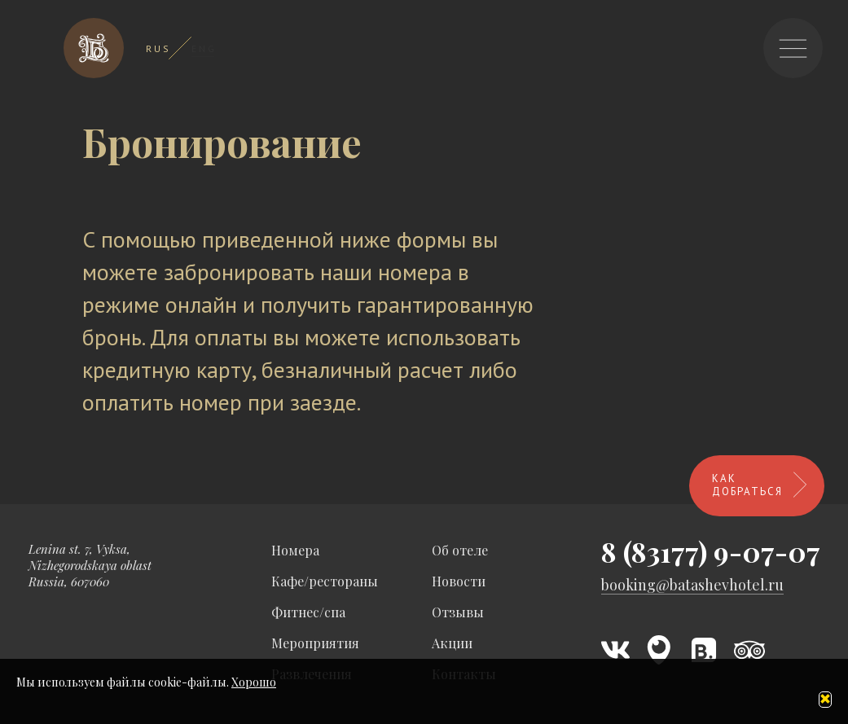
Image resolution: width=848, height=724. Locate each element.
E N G (202, 48)
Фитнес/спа (308, 612)
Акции (452, 643)
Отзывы (458, 612)
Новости (459, 581)
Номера (295, 550)
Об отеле (460, 550)
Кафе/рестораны (324, 581)
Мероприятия (315, 643)
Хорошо (253, 682)
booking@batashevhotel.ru (692, 585)
